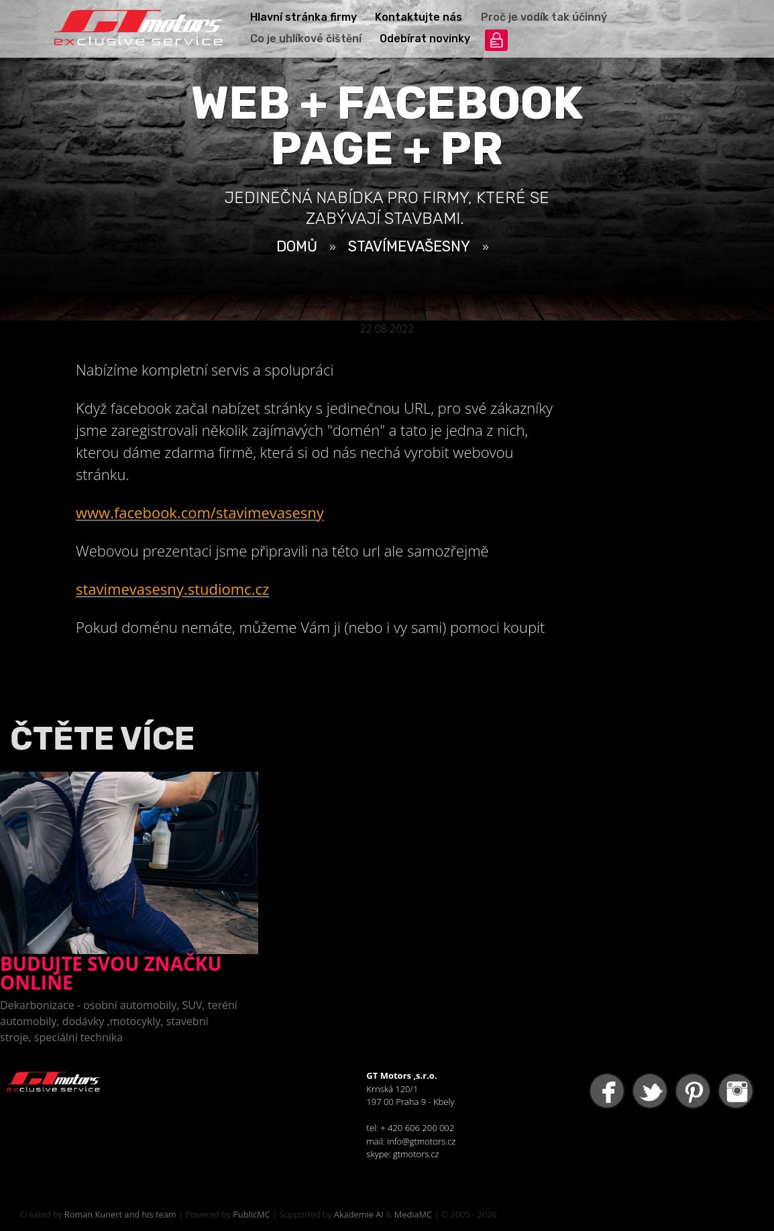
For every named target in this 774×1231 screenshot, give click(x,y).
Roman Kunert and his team (120, 1214)
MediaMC (413, 1214)
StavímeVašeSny (409, 246)
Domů (296, 246)
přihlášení (496, 40)
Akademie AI (359, 1214)
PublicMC (251, 1214)
